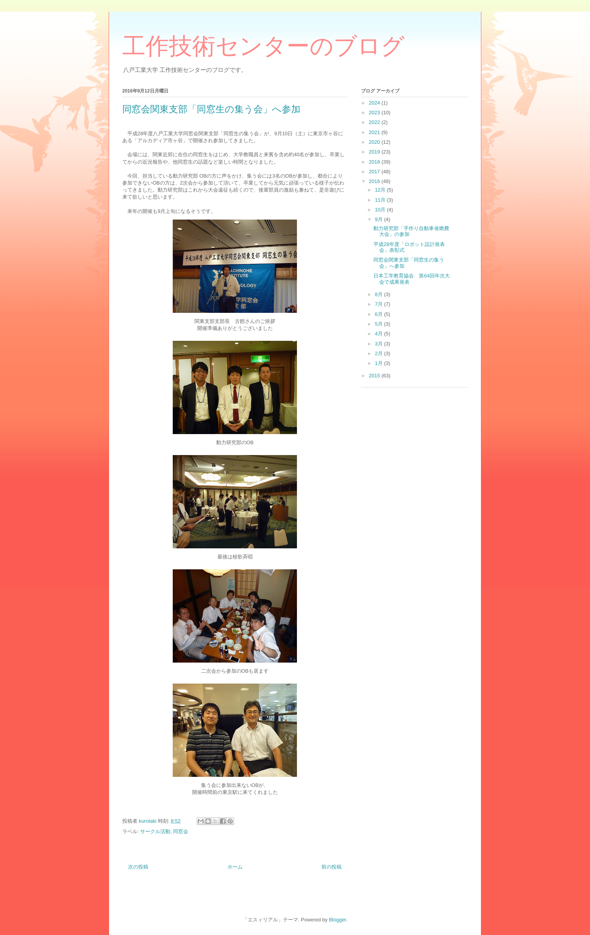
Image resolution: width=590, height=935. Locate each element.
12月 (381, 190)
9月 (379, 219)
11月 (381, 200)
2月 (379, 353)
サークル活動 (155, 831)
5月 (379, 324)
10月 (381, 210)
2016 (375, 181)
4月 (379, 334)
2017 (375, 171)
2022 (375, 122)
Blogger (337, 920)
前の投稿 (331, 867)
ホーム (235, 867)
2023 (375, 112)
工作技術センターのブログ (263, 46)
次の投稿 (138, 867)
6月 (379, 314)
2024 (375, 103)
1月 (379, 363)
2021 (375, 132)
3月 (379, 344)
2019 (375, 152)
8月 (379, 294)
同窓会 (180, 831)
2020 (375, 142)
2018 (375, 162)
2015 (375, 376)
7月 (379, 304)
